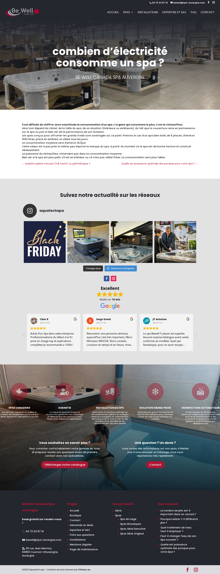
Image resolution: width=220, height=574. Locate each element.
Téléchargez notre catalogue (64, 465)
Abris (118, 510)
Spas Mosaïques (130, 524)
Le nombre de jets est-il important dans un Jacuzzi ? (178, 512)
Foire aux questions (82, 535)
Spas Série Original (132, 533)
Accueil (113, 12)
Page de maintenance (84, 549)
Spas (126, 12)
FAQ (193, 12)
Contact (207, 12)
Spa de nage (128, 519)
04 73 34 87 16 (35, 531)
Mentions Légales (81, 544)
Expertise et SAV (174, 12)
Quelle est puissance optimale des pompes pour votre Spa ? (177, 548)
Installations (148, 12)
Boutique (75, 515)
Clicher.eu (84, 569)
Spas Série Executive (133, 528)
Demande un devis (81, 525)
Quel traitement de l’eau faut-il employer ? (175, 529)
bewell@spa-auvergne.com (43, 540)
